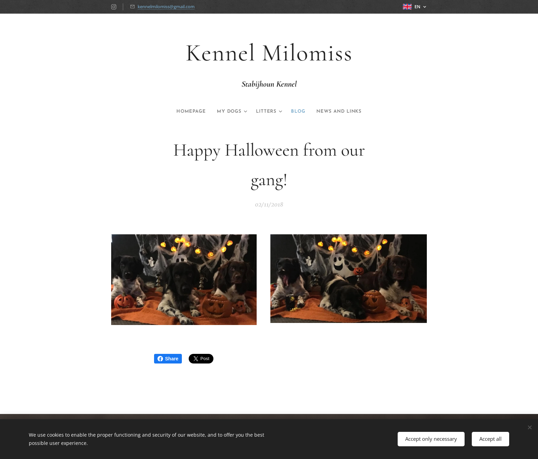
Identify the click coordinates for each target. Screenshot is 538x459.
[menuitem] (185, 111)
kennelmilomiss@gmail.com (166, 6)
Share (167, 358)
